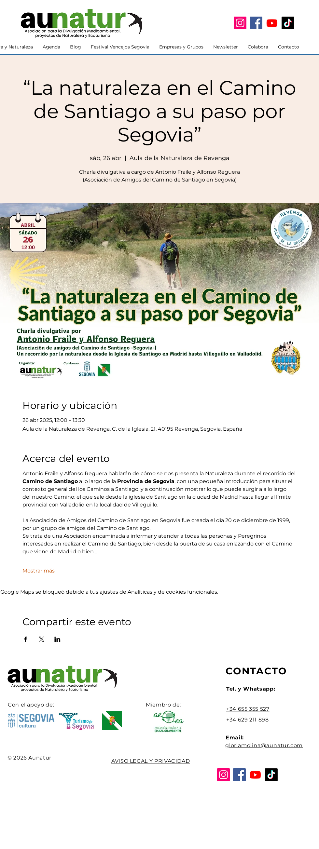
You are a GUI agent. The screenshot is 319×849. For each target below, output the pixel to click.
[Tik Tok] (288, 23)
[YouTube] (272, 23)
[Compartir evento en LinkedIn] (57, 639)
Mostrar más (38, 571)
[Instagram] (240, 23)
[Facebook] (256, 23)
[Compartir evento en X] (41, 639)
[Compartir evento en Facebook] (25, 639)
